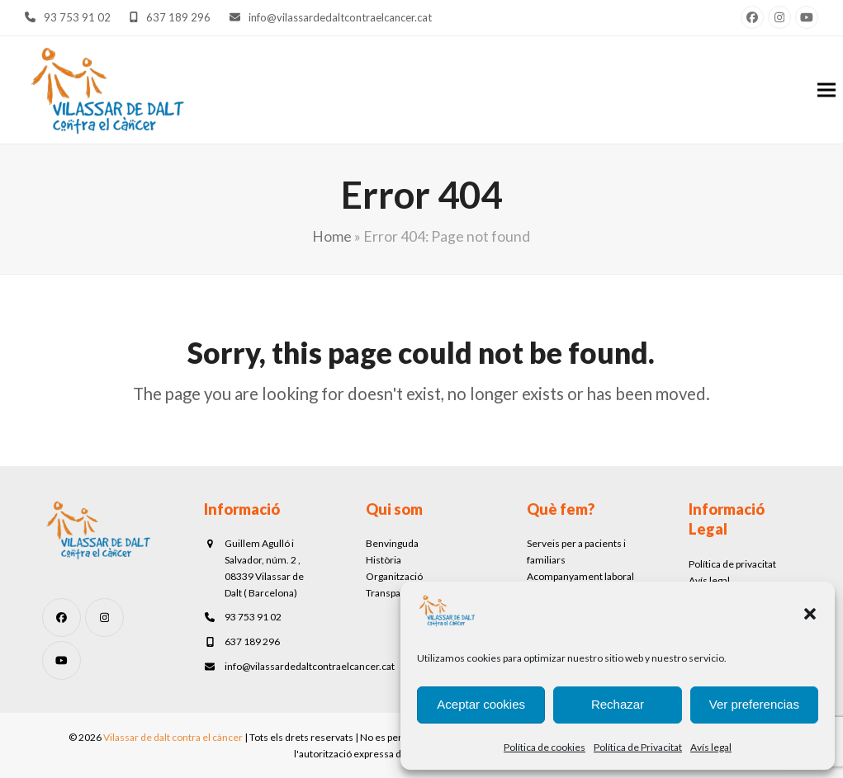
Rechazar (617, 704)
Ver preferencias (754, 704)
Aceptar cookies (481, 704)
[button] (810, 614)
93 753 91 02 (77, 17)
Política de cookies (544, 747)
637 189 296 (178, 17)
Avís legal (711, 747)
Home (332, 236)
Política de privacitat (732, 564)
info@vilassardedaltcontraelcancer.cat (340, 17)
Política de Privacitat (638, 747)
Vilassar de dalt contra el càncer (173, 737)
